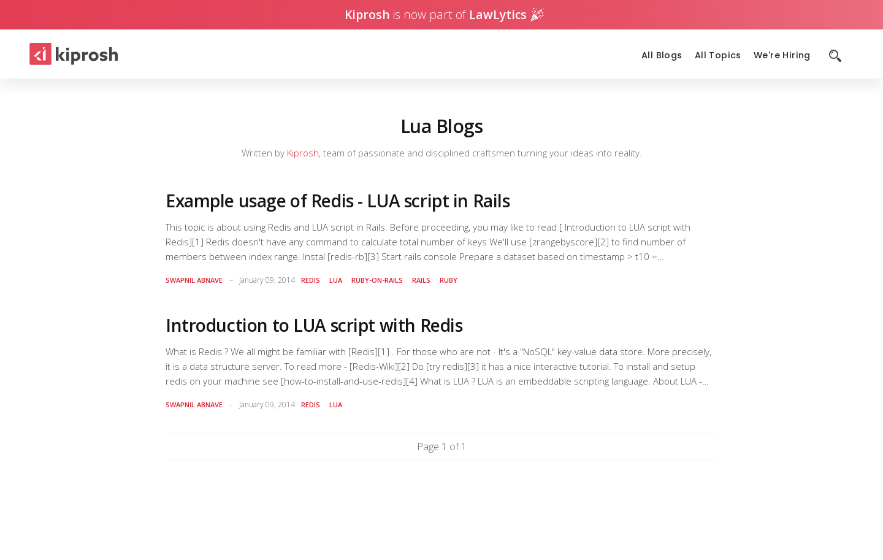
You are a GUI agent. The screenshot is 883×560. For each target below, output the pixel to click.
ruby (448, 280)
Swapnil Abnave (194, 280)
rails (421, 280)
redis (310, 280)
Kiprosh (303, 153)
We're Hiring (782, 55)
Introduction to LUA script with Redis (314, 325)
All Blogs (661, 55)
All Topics (718, 55)
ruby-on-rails (377, 280)
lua (335, 280)
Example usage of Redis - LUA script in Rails (338, 200)
